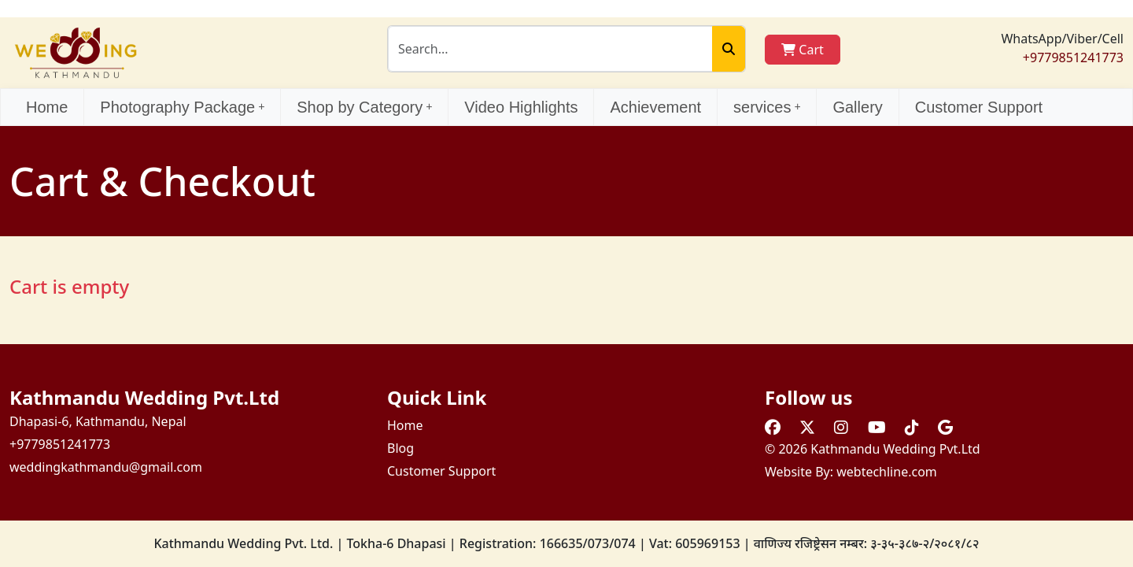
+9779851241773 (1073, 57)
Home (47, 107)
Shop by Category (364, 107)
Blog (400, 448)
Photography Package (182, 107)
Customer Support (979, 107)
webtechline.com (886, 471)
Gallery (857, 107)
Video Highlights (521, 107)
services (766, 107)
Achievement (655, 107)
